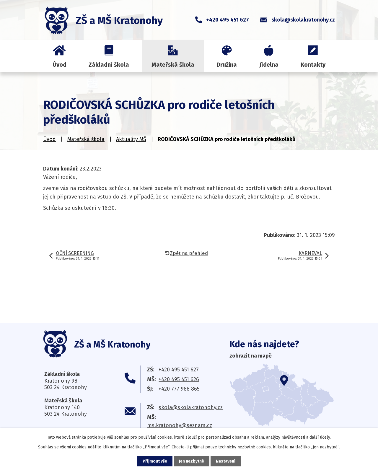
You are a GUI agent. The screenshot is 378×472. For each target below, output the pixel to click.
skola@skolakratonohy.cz (191, 407)
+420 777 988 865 (179, 389)
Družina (226, 64)
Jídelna (268, 64)
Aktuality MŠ (131, 139)
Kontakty (313, 64)
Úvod (59, 64)
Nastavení (225, 461)
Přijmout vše (155, 461)
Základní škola (109, 64)
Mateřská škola (172, 64)
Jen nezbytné (191, 461)
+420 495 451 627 (179, 369)
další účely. (320, 437)
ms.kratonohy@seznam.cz (179, 425)
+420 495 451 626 (179, 379)
